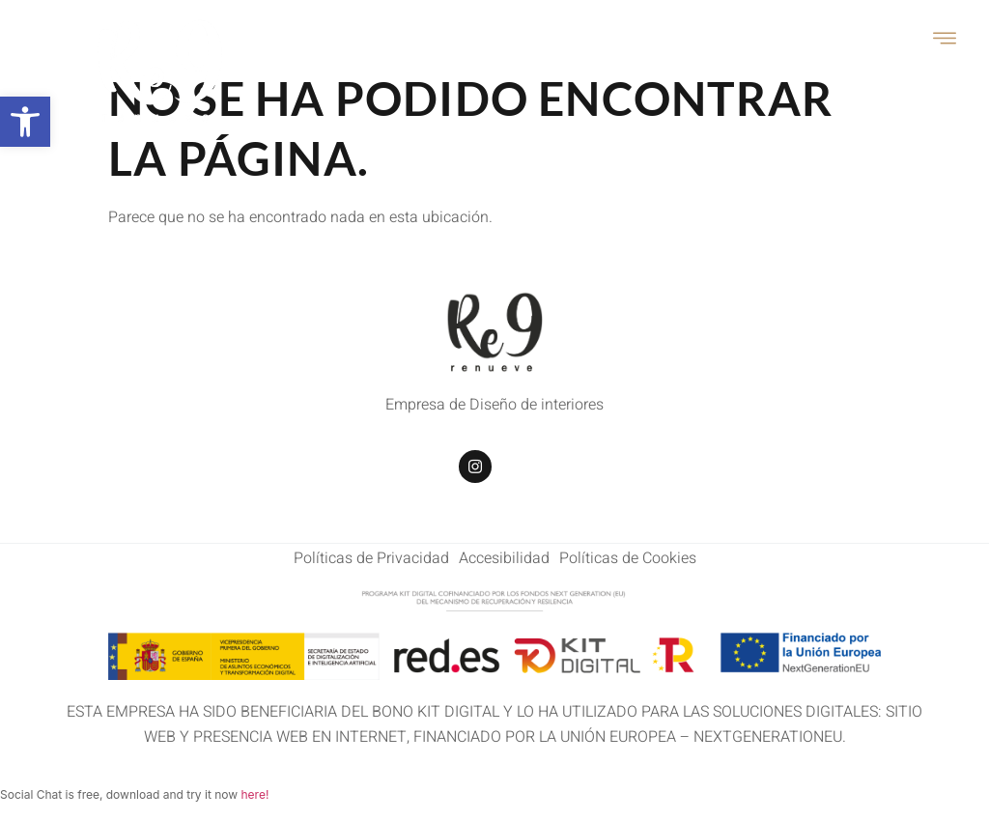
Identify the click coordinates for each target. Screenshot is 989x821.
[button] (25, 122)
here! (254, 794)
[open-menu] (945, 40)
